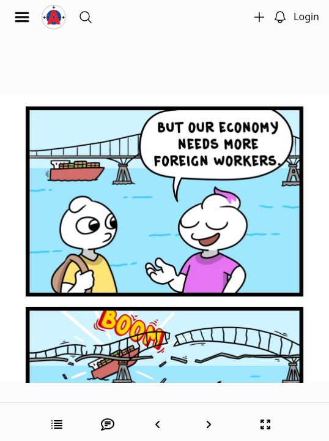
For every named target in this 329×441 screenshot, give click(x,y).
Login (306, 16)
